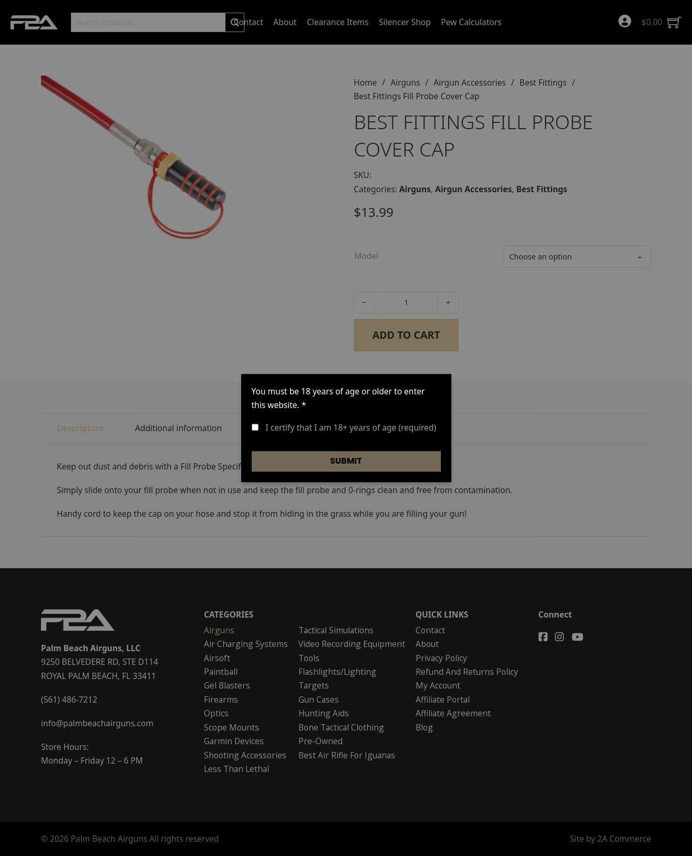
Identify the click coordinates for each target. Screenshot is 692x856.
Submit (346, 461)
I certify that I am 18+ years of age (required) (344, 427)
